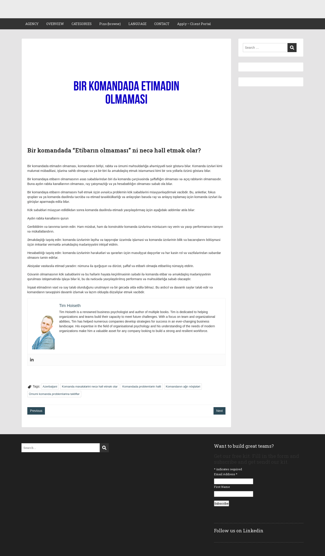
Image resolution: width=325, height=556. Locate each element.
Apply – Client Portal (194, 24)
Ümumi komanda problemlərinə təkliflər (54, 394)
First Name (222, 487)
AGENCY (32, 24)
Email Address (225, 474)
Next (219, 411)
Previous (36, 411)
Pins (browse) (110, 24)
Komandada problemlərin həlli (141, 386)
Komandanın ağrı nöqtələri (183, 386)
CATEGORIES (82, 24)
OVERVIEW (55, 24)
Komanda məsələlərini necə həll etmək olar (90, 386)
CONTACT (161, 24)
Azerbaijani (50, 386)
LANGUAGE (137, 24)
